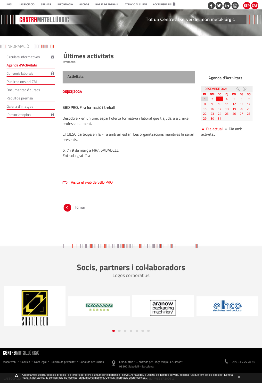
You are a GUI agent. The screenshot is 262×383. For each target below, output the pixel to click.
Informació (65, 4)
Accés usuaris (164, 4)
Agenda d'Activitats (22, 65)
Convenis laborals (20, 73)
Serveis (46, 4)
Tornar (74, 207)
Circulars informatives (23, 57)
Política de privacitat (63, 361)
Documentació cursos (23, 90)
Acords (84, 4)
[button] (113, 330)
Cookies (25, 361)
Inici (9, 4)
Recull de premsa (20, 98)
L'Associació (26, 4)
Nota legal (40, 361)
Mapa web (9, 361)
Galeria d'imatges (20, 106)
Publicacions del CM (22, 81)
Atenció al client (136, 4)
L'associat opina (19, 114)
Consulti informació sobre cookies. (126, 377)
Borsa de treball (106, 4)
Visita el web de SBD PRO (91, 182)
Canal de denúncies (92, 361)
